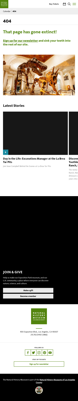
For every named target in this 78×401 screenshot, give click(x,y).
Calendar (7, 11)
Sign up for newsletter (39, 364)
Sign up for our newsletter (20, 40)
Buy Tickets (54, 4)
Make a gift (28, 293)
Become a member (28, 299)
